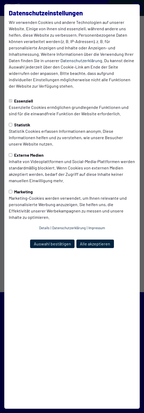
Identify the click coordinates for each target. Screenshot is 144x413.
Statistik (19, 124)
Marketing (21, 191)
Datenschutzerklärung (81, 60)
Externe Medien (26, 154)
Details (44, 228)
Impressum (96, 228)
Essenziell (21, 100)
